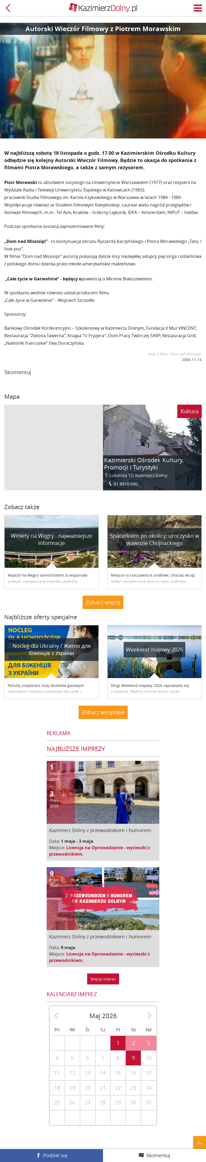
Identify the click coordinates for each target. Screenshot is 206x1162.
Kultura (189, 411)
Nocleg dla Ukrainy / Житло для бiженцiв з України (51, 649)
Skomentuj (158, 1155)
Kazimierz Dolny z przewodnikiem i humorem (100, 830)
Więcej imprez (103, 979)
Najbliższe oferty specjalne (40, 617)
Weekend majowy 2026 (154, 649)
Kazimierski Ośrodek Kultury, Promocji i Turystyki (144, 463)
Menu (198, 8)
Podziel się (55, 1155)
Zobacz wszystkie (103, 712)
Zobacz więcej (103, 602)
